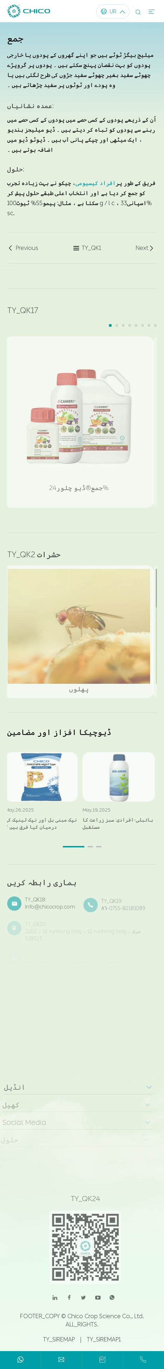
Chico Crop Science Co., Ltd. (105, 1316)
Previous (22, 248)
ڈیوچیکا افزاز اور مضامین (59, 732)
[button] (110, 325)
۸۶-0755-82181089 (123, 911)
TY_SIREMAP (59, 1339)
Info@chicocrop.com (50, 910)
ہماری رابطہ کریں (42, 885)
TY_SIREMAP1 (104, 1339)
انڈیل (12, 1087)
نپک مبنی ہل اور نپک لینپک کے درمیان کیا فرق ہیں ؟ (38, 823)
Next (145, 248)
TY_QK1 (87, 248)
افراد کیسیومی (96, 182)
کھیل (8, 1104)
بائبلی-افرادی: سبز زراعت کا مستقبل (115, 823)
